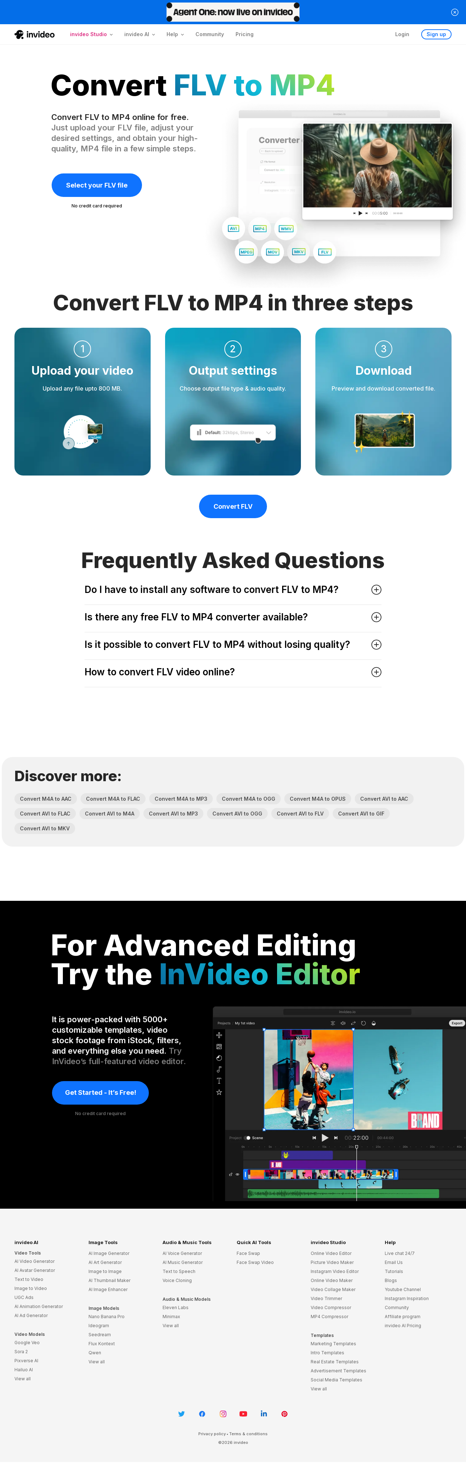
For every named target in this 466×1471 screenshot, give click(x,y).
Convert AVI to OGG (237, 813)
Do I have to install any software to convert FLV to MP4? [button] (233, 589)
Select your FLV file (97, 185)
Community (209, 34)
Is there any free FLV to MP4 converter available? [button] (233, 617)
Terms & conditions (248, 1433)
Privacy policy (212, 1433)
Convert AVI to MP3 (173, 813)
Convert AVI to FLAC (45, 813)
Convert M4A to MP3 (181, 799)
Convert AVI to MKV (45, 828)
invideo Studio (328, 1242)
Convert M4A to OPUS (318, 799)
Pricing (245, 34)
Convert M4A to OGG (248, 799)
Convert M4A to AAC (46, 799)
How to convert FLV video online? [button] (233, 672)
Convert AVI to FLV (300, 813)
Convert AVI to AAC (384, 799)
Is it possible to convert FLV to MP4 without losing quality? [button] (233, 644)
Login (402, 34)
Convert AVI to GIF (361, 813)
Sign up (436, 34)
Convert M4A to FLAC (113, 799)
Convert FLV (233, 506)
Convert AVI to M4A (109, 813)
